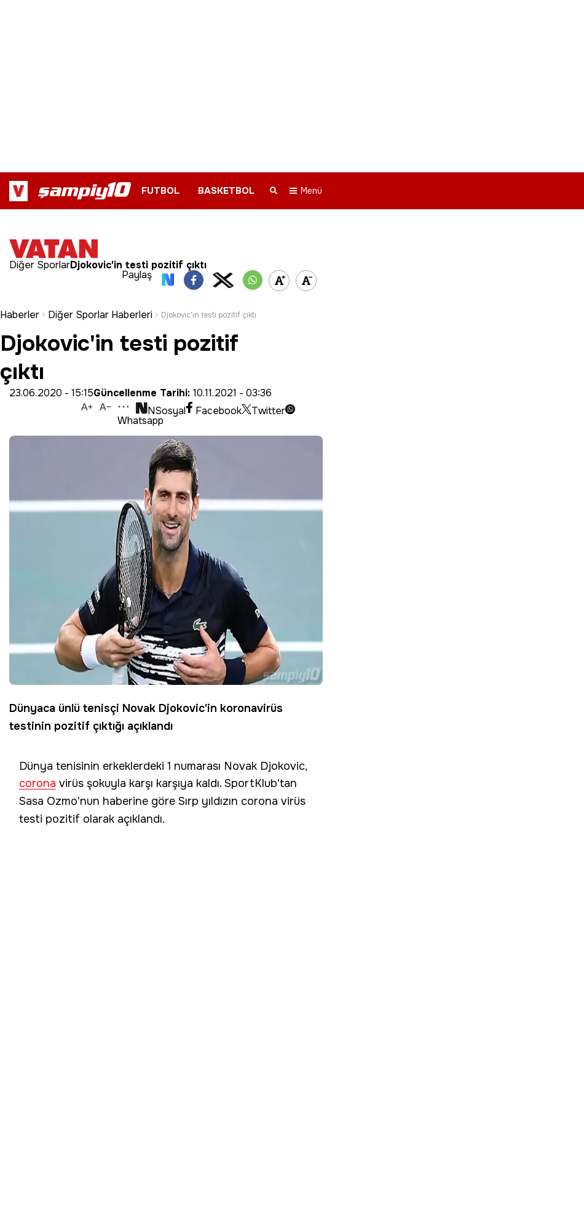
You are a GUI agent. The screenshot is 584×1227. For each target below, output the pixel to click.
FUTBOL (160, 191)
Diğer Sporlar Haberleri (100, 300)
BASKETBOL (226, 191)
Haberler (19, 300)
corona (37, 769)
